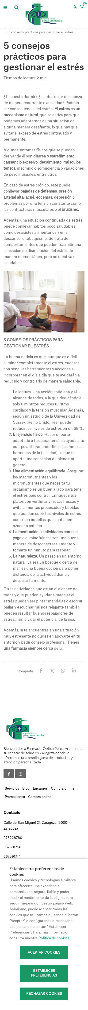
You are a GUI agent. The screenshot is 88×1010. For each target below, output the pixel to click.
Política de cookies (53, 938)
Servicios (12, 788)
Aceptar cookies (44, 952)
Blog (26, 788)
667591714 (12, 847)
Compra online (62, 788)
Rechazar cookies (44, 993)
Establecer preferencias (44, 973)
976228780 (13, 838)
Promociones (15, 797)
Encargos (40, 788)
